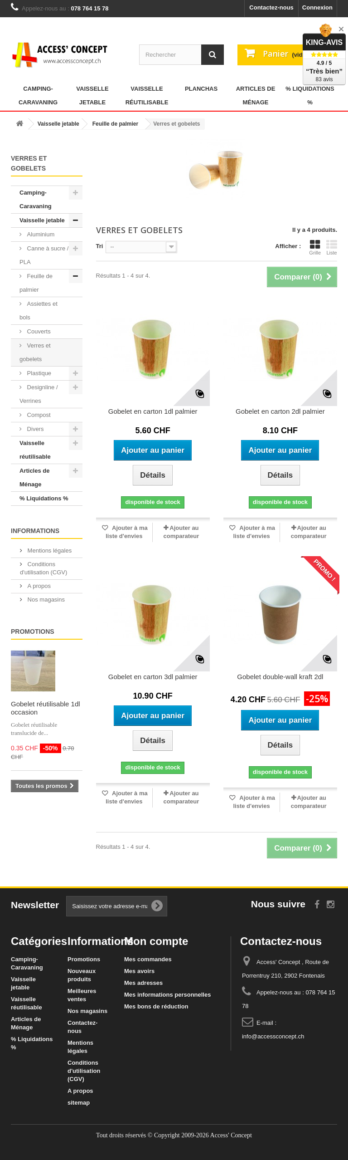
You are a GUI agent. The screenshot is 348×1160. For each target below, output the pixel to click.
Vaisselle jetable (92, 95)
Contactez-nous (271, 7)
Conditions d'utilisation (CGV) (84, 1070)
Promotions (32, 631)
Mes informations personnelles (167, 994)
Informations (35, 530)
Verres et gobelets (35, 352)
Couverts (38, 331)
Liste (331, 247)
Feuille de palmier (36, 283)
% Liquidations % (309, 95)
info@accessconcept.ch (273, 1036)
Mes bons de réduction (156, 1006)
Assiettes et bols (38, 310)
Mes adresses (143, 982)
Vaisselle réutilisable (147, 95)
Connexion (317, 7)
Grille (315, 247)
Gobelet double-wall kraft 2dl (280, 676)
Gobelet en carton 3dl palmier (153, 676)
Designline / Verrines (38, 394)
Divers (34, 429)
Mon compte (156, 941)
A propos (38, 585)
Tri (99, 246)
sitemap (79, 1102)
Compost (38, 414)
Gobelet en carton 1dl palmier (153, 411)
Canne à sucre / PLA (43, 255)
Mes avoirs (139, 971)
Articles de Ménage (256, 95)
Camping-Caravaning (38, 95)
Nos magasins (45, 599)
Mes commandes (148, 959)
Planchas (201, 88)
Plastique (38, 373)
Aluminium (39, 234)
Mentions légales (49, 550)
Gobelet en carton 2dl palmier (280, 411)
